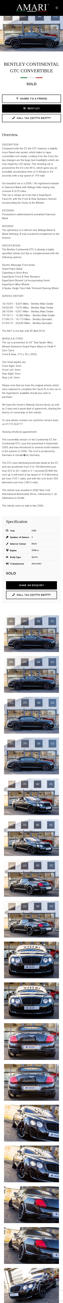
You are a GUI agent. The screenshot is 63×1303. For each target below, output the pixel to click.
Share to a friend (31, 98)
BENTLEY (31, 108)
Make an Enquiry (31, 585)
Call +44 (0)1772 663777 (31, 118)
